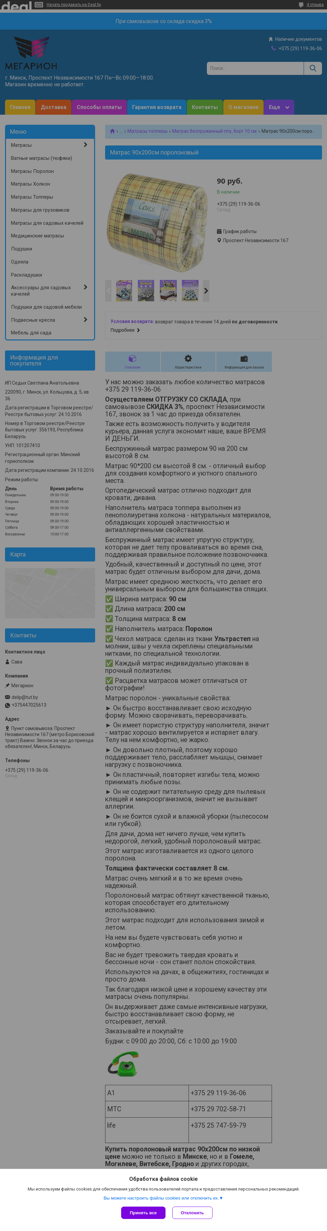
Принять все (143, 1212)
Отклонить (192, 1212)
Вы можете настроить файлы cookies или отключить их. (161, 1198)
